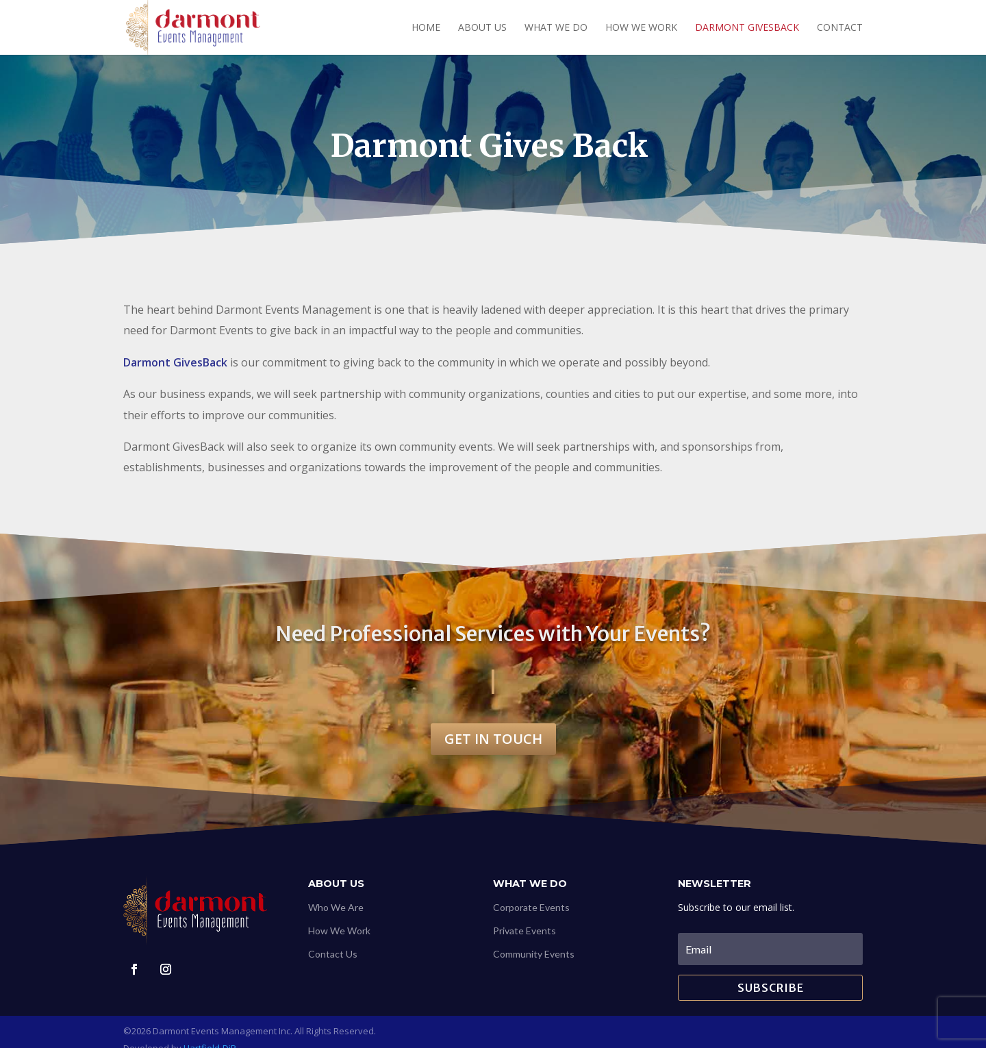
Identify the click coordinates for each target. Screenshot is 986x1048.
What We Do (555, 28)
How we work (641, 28)
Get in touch (493, 738)
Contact (840, 28)
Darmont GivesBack (747, 28)
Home (426, 28)
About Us (482, 28)
